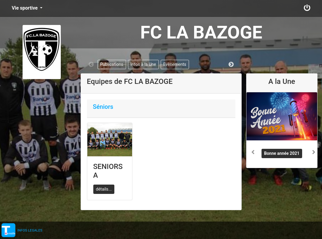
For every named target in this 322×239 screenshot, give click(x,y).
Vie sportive (25, 8)
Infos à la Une (143, 64)
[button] (251, 123)
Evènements (174, 64)
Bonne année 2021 (282, 153)
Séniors (103, 106)
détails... (104, 189)
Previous (91, 65)
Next (231, 65)
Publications (111, 64)
